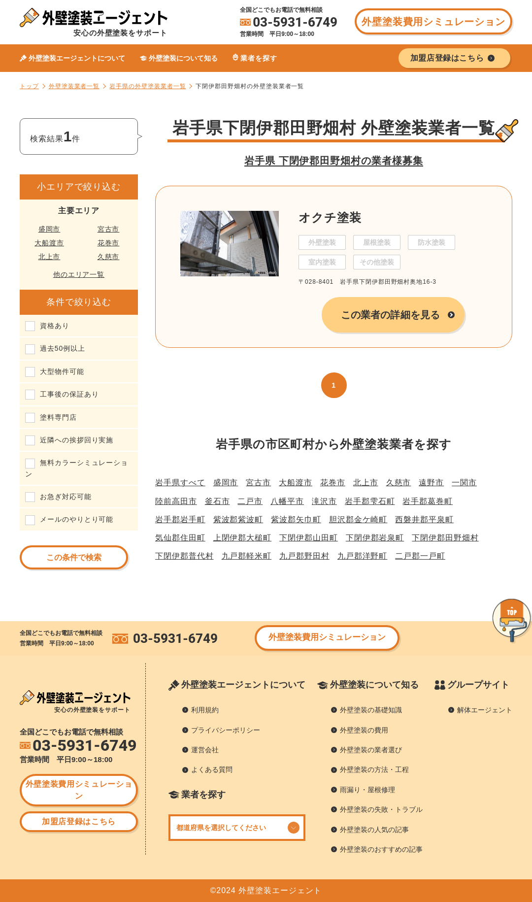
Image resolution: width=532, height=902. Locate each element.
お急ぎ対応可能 (66, 497)
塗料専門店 (58, 417)
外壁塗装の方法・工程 (374, 769)
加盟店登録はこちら (79, 821)
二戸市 (250, 501)
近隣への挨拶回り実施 (76, 440)
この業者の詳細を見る (390, 314)
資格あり (54, 326)
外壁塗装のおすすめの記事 (381, 849)
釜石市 (217, 501)
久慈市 (109, 257)
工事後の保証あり (69, 394)
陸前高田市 (176, 501)
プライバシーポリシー (225, 730)
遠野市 (431, 482)
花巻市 (109, 243)
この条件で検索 (73, 557)
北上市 (49, 257)
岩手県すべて (180, 482)
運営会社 (205, 750)
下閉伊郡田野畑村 (445, 538)
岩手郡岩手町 (180, 519)
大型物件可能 (62, 371)
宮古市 (109, 229)
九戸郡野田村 (304, 556)
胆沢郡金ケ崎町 (358, 519)
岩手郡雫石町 (370, 501)
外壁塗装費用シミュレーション (433, 21)
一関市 (464, 482)
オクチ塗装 (330, 217)
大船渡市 (49, 243)
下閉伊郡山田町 (308, 538)
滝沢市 (324, 501)
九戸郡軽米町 (247, 556)
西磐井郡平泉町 (424, 519)
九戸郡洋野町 (362, 556)
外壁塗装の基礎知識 (371, 710)
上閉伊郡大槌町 (242, 538)
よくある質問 (212, 769)
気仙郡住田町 (180, 538)
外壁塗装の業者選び (371, 750)
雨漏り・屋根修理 (367, 790)
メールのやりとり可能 (76, 519)
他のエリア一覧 (79, 274)
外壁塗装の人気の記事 (374, 830)
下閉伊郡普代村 (184, 556)
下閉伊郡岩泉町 (375, 538)
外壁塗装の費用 (364, 730)
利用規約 (205, 710)
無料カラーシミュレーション (76, 468)
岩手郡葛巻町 (427, 501)
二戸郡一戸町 (420, 556)
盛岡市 (49, 229)
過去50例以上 (62, 348)
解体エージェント (484, 710)
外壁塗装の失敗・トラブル (381, 809)
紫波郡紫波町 (238, 519)
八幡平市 (287, 501)
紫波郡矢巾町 (296, 519)
